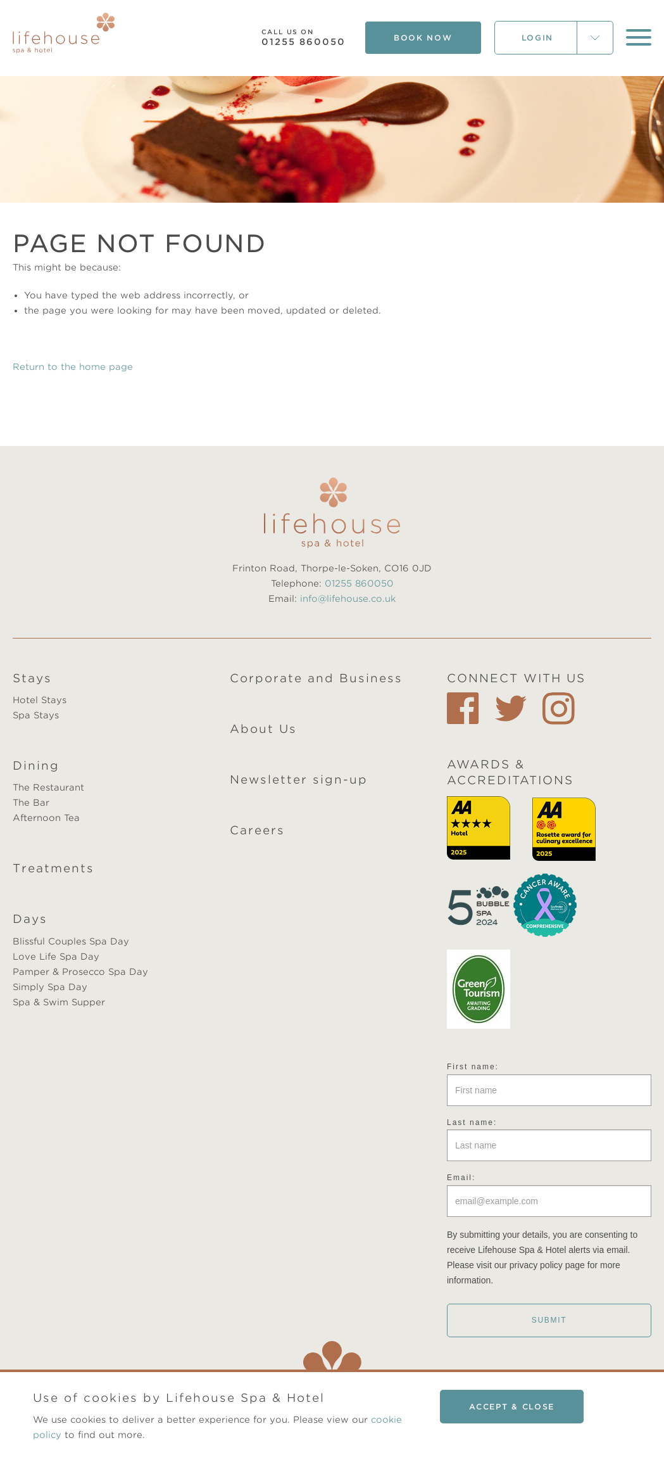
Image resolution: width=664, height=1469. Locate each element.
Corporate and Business (316, 678)
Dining (36, 765)
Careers (257, 830)
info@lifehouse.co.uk (348, 599)
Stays (32, 678)
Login (538, 37)
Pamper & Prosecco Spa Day (80, 972)
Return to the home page (73, 367)
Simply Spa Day (50, 987)
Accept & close (511, 1406)
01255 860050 (303, 38)
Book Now (423, 37)
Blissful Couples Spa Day (71, 941)
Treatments (53, 868)
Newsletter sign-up (299, 779)
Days (30, 918)
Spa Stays (36, 715)
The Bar (31, 803)
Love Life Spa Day (56, 956)
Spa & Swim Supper (59, 1002)
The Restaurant (48, 787)
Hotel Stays (39, 700)
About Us (263, 728)
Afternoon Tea (46, 818)
